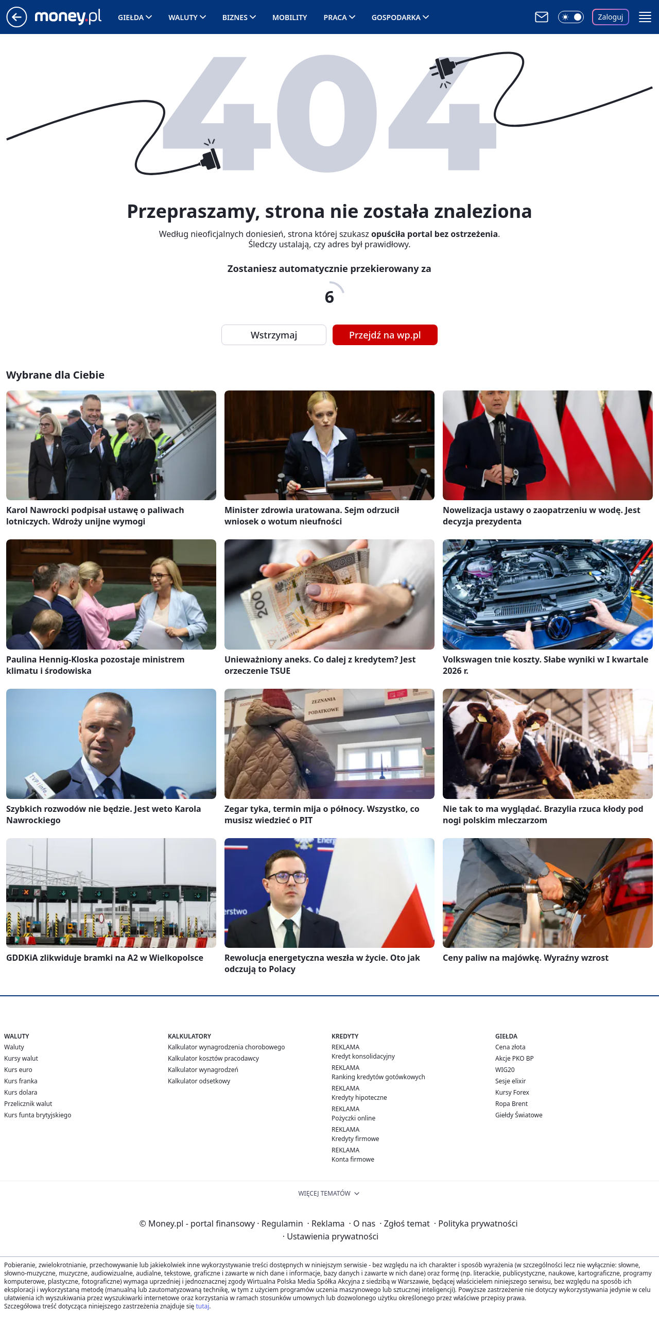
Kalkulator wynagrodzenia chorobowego (226, 1047)
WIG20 (505, 1069)
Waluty (183, 17)
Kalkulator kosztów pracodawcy (213, 1058)
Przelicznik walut (28, 1103)
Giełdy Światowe (519, 1115)
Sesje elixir (510, 1081)
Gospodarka (396, 17)
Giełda (131, 17)
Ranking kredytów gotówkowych (378, 1077)
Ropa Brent (511, 1103)
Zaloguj (610, 17)
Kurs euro (18, 1069)
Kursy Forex (512, 1092)
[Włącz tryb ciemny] (571, 17)
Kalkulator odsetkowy (199, 1081)
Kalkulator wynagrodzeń (203, 1069)
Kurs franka (21, 1081)
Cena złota (510, 1047)
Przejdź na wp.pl (385, 335)
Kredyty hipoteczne (359, 1097)
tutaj (202, 1306)
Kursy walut (21, 1058)
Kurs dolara (21, 1092)
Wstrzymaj (274, 335)
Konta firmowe (353, 1159)
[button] (645, 17)
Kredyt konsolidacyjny (363, 1056)
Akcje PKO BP (514, 1058)
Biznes (235, 17)
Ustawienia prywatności (330, 1236)
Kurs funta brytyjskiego (37, 1115)
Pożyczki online (353, 1118)
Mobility (289, 17)
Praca (335, 17)
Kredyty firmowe (355, 1138)
